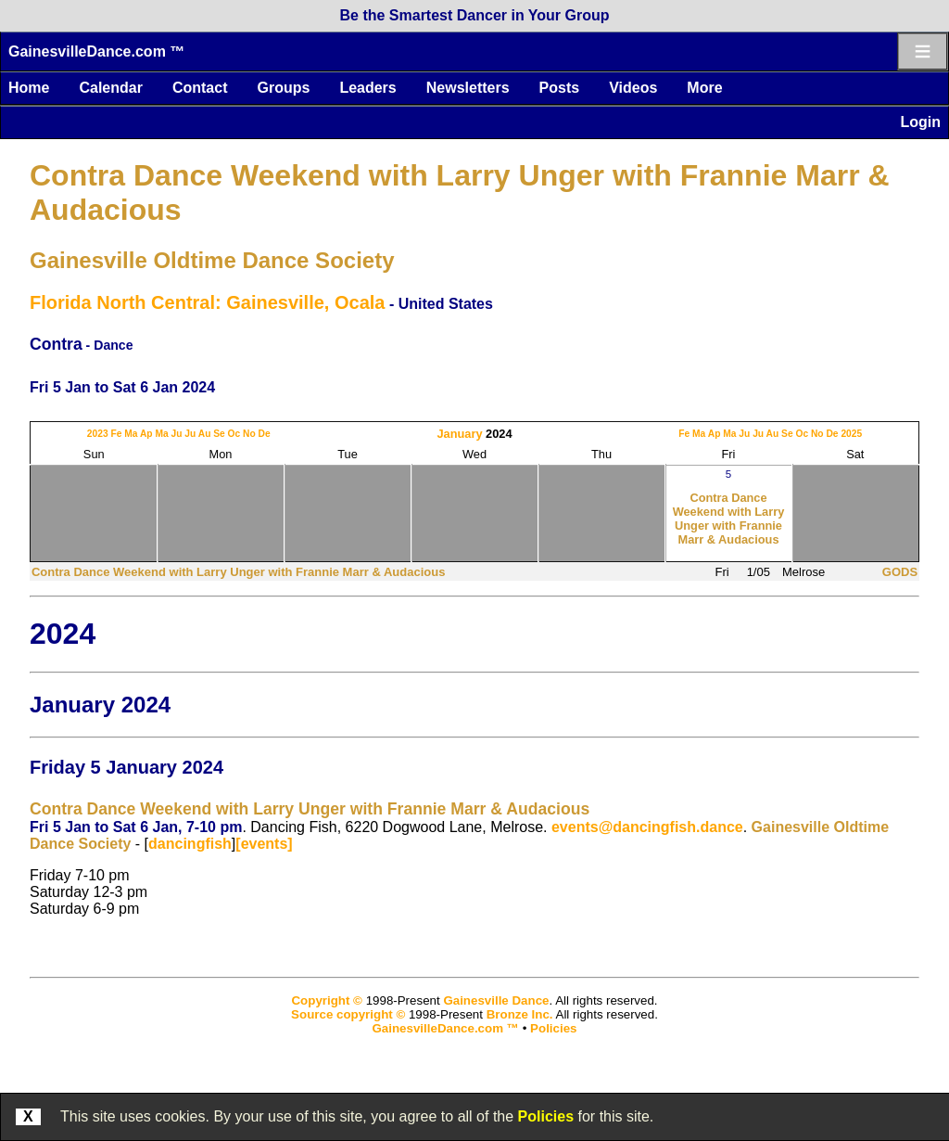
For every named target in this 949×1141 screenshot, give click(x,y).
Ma (130, 434)
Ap (146, 434)
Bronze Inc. (520, 1014)
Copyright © (326, 1000)
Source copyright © (348, 1014)
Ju (177, 434)
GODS (899, 572)
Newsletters (468, 88)
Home (28, 88)
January (459, 434)
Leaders (367, 88)
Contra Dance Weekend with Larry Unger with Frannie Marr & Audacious (729, 518)
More (704, 88)
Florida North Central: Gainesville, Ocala (207, 302)
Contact (200, 88)
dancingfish (190, 844)
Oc (234, 434)
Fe (115, 434)
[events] (263, 844)
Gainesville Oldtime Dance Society (212, 260)
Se (219, 434)
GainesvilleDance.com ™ (96, 51)
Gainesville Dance (496, 1000)
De (265, 434)
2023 (97, 434)
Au (204, 434)
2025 (851, 434)
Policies (546, 1116)
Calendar (110, 88)
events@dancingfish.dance (647, 827)
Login (920, 122)
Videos (633, 88)
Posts (559, 88)
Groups (283, 88)
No (249, 434)
